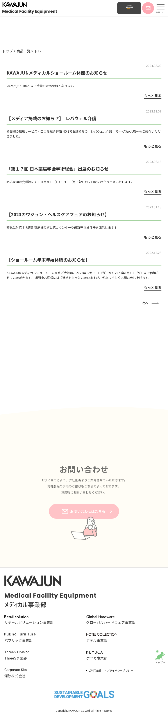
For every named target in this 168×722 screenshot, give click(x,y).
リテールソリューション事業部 (29, 620)
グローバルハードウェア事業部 (110, 620)
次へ (145, 303)
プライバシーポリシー (120, 670)
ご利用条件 (95, 670)
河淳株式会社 (20, 673)
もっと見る (152, 95)
